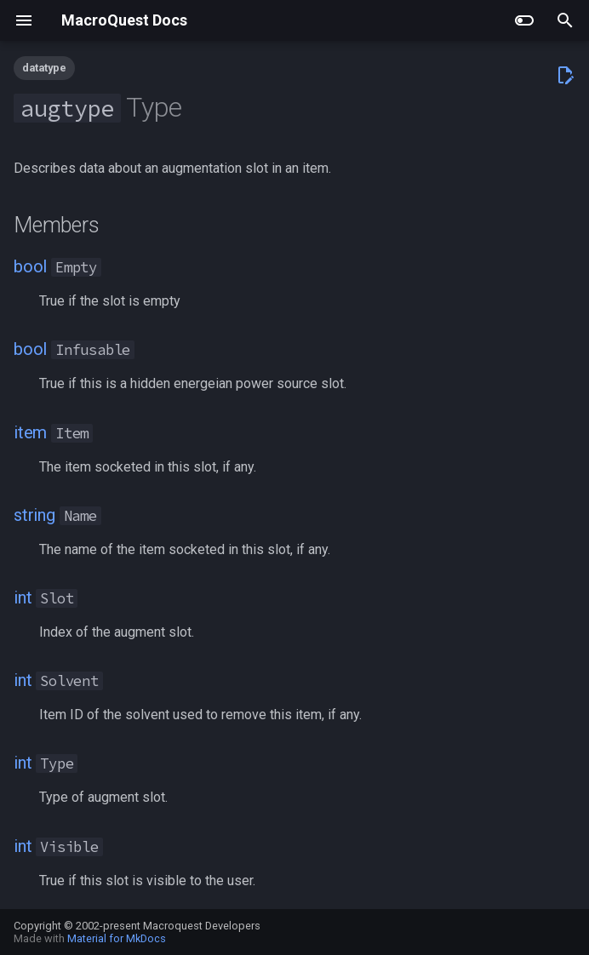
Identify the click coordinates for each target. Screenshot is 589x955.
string (34, 515)
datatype (44, 67)
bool (30, 266)
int (22, 597)
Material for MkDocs (116, 938)
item (30, 432)
